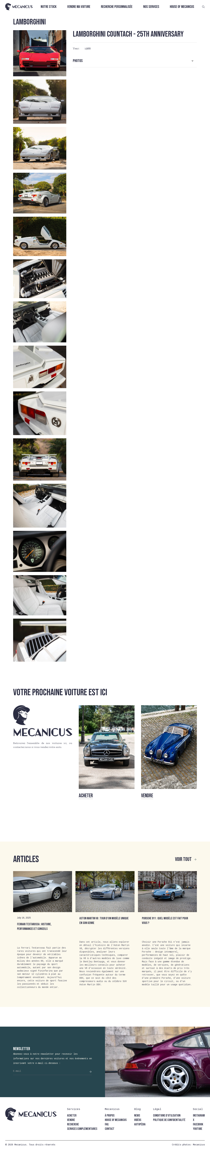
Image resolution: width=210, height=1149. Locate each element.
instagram (199, 1116)
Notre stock (48, 7)
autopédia (140, 1124)
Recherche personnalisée (116, 7)
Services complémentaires (82, 1129)
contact (109, 1129)
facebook (198, 1124)
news (137, 1116)
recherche (73, 1124)
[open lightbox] (39, 53)
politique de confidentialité (169, 1120)
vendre (71, 1120)
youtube (197, 1129)
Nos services (151, 7)
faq (107, 1124)
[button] (135, 60)
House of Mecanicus (182, 7)
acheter (71, 1116)
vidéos (137, 1120)
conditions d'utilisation (166, 1116)
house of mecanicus (116, 1120)
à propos (110, 1116)
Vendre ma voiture (78, 7)
